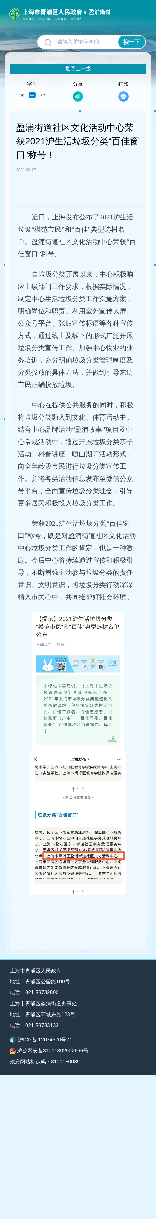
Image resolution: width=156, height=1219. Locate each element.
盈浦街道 (100, 12)
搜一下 (131, 42)
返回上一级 (78, 68)
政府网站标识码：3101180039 (45, 1061)
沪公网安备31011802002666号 (49, 1051)
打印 (123, 91)
